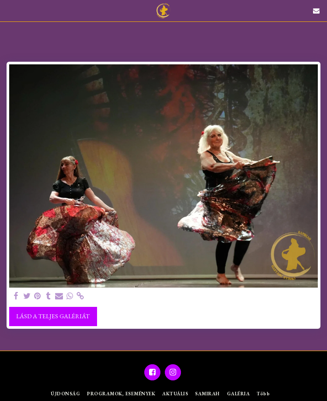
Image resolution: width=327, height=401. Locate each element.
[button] (9, 10)
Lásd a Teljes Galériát (53, 316)
